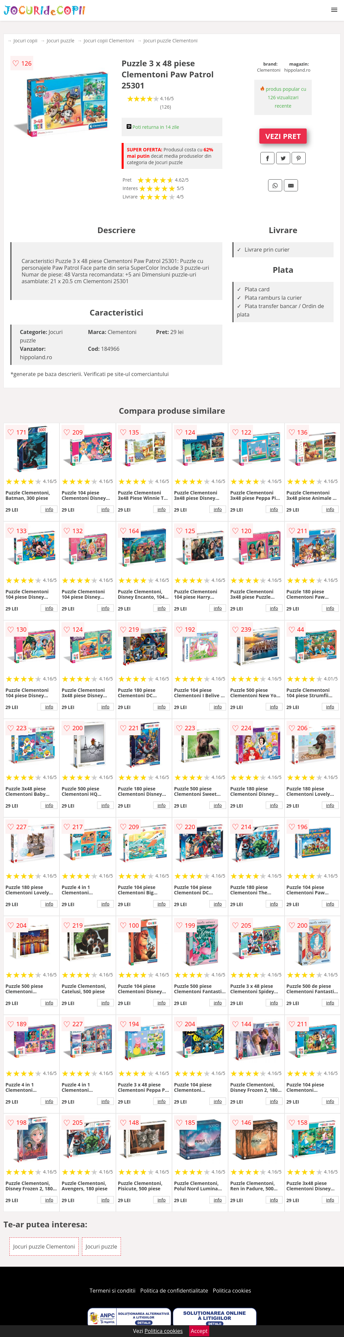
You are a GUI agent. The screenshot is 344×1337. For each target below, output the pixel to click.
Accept (199, 1331)
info (49, 509)
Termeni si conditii (113, 1290)
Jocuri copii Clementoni (109, 40)
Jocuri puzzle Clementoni (170, 40)
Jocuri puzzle (60, 40)
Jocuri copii (25, 40)
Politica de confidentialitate (174, 1290)
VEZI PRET (283, 136)
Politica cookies (232, 1290)
